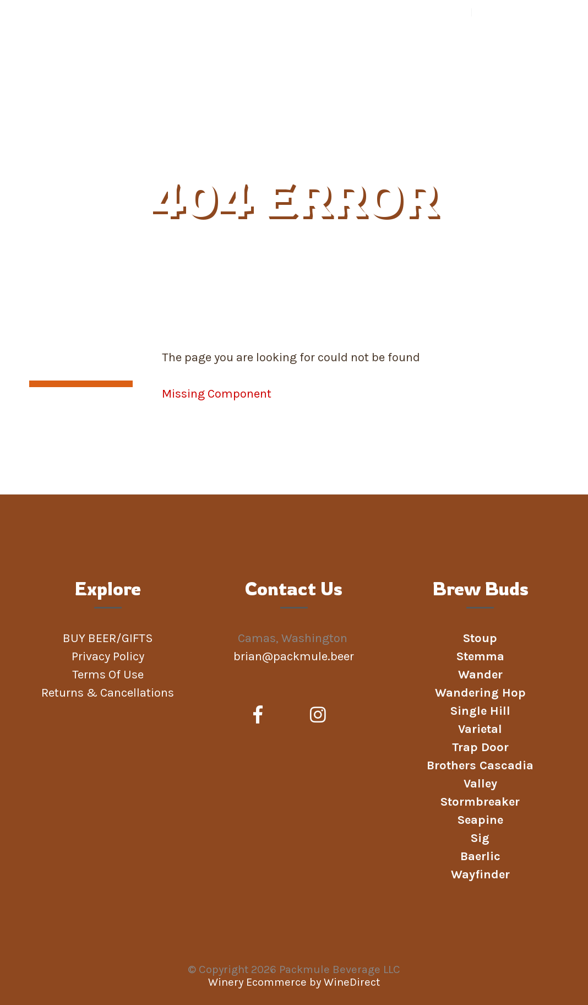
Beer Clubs (269, 125)
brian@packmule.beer (295, 656)
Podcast (521, 125)
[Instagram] (318, 715)
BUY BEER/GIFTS (125, 125)
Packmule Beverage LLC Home (100, 61)
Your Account (444, 12)
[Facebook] (258, 715)
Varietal (480, 729)
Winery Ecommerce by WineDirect (294, 982)
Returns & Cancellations (107, 693)
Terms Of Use (108, 674)
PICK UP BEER (401, 125)
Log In (489, 12)
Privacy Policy (108, 656)
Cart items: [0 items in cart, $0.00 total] (541, 12)
